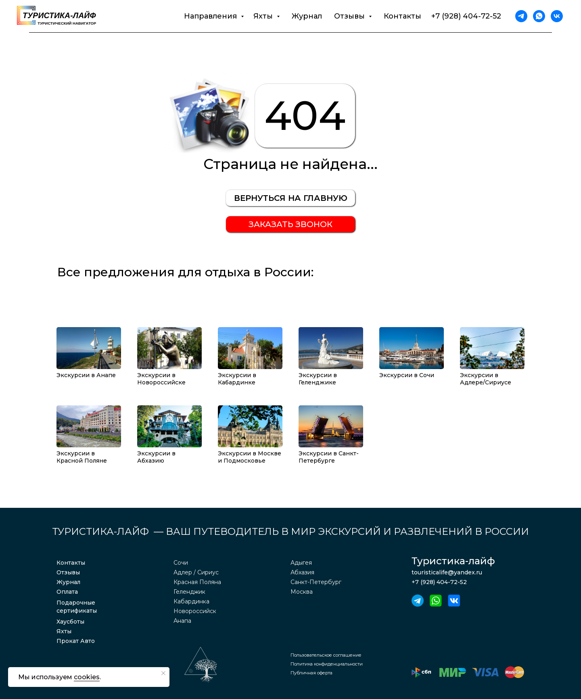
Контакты (402, 16)
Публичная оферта (311, 673)
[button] (290, 224)
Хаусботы (70, 621)
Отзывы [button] (350, 16)
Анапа (182, 620)
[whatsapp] (539, 16)
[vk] (557, 16)
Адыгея (301, 562)
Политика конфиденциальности (326, 664)
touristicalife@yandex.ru (447, 572)
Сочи (180, 562)
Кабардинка (191, 601)
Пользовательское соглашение (326, 655)
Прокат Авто (75, 641)
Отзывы (68, 572)
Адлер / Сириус (196, 572)
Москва (301, 591)
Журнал (307, 16)
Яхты (63, 631)
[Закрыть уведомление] (163, 673)
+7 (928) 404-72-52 (466, 16)
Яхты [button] (264, 16)
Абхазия (302, 572)
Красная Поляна (197, 582)
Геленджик (189, 591)
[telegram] (521, 16)
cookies (87, 677)
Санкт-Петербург (315, 582)
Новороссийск (194, 611)
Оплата (67, 591)
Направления (211, 16)
